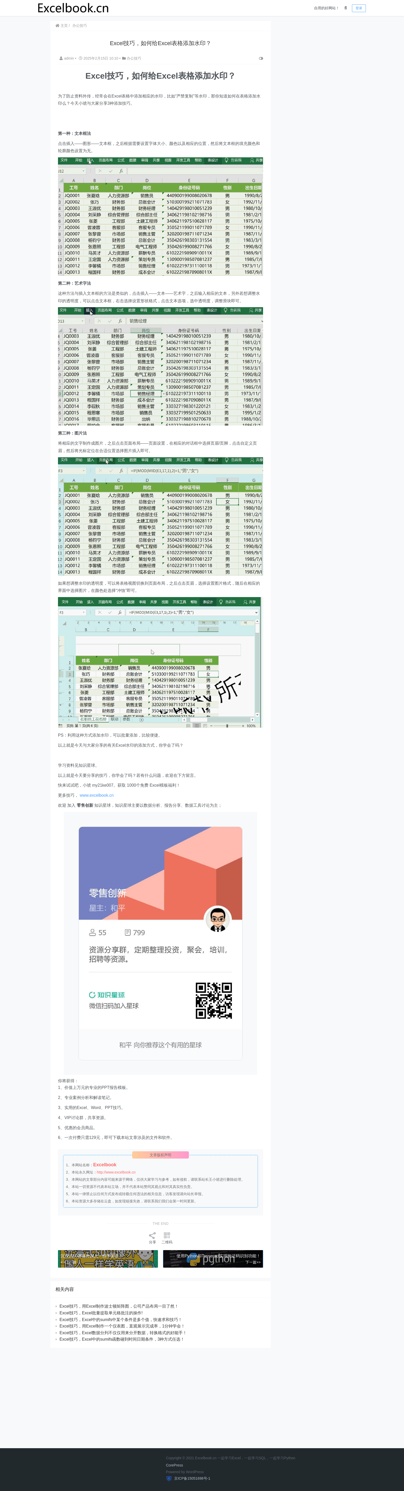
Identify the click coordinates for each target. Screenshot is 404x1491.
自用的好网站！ (326, 8)
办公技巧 (79, 25)
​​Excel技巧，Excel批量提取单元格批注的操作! (101, 1313)
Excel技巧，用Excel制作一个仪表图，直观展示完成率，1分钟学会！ (122, 1326)
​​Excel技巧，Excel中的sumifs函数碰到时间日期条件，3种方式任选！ (122, 1339)
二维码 (167, 1238)
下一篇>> (253, 1262)
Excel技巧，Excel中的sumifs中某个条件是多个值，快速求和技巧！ (121, 1319)
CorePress (174, 1465)
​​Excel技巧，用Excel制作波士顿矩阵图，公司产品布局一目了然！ (119, 1306)
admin (67, 58)
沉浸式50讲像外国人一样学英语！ (92, 1256)
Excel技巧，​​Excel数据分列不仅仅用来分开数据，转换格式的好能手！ (123, 1333)
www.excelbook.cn (97, 795)
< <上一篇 (69, 1262)
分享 (152, 1238)
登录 (359, 8)
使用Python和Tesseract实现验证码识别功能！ (218, 1256)
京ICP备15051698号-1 (191, 1478)
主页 (61, 25)
